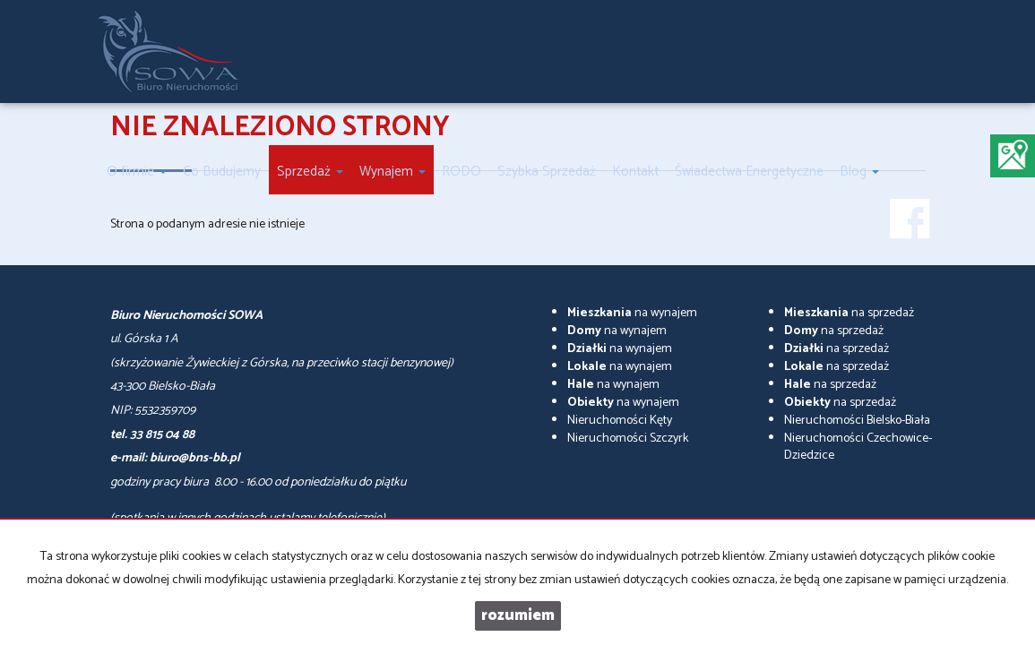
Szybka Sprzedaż (546, 171)
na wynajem (632, 313)
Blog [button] (859, 171)
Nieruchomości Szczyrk (627, 438)
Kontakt (635, 171)
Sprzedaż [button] (310, 171)
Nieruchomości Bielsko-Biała (857, 420)
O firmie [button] (137, 171)
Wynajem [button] (392, 171)
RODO (461, 171)
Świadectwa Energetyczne (749, 171)
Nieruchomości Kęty (619, 420)
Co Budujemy (222, 171)
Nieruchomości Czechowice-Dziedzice (858, 447)
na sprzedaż (849, 313)
